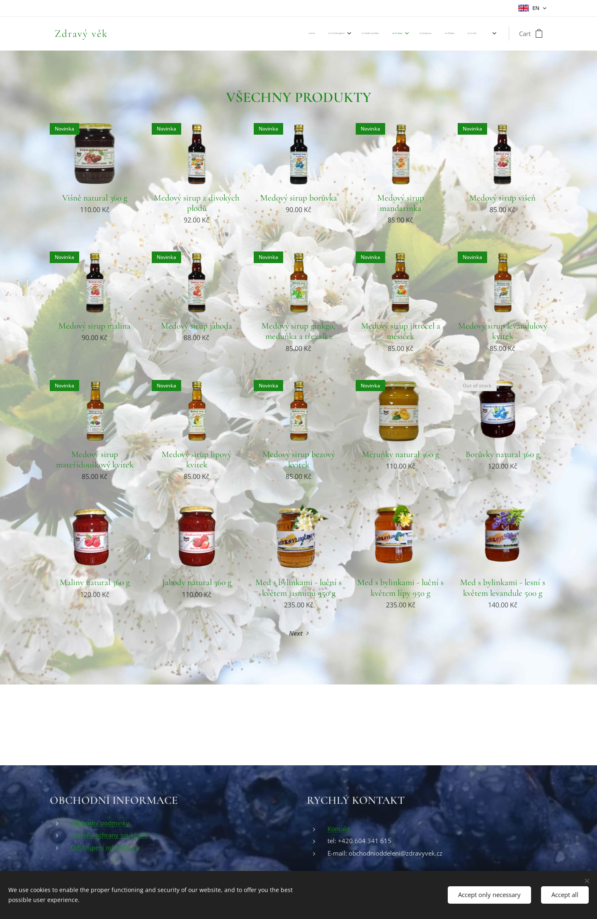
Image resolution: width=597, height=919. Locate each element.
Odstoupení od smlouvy (104, 847)
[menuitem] (381, 33)
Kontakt (338, 829)
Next (296, 633)
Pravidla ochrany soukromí (109, 835)
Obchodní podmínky (99, 823)
